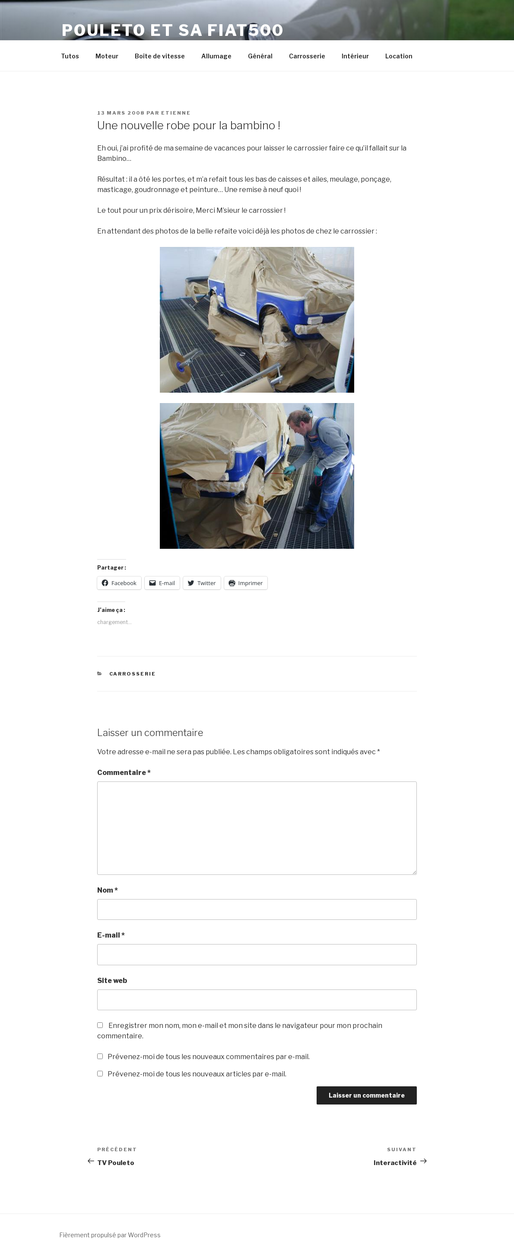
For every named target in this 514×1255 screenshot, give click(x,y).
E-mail (111, 935)
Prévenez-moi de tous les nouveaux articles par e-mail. (197, 1074)
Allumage (216, 56)
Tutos (70, 56)
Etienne (176, 113)
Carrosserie (307, 56)
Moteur (106, 56)
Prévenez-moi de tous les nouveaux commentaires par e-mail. (209, 1057)
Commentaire (124, 772)
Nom (107, 890)
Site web (112, 980)
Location (398, 56)
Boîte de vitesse (160, 56)
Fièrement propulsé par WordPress (110, 1235)
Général (260, 56)
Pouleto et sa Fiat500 (173, 30)
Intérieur (355, 56)
